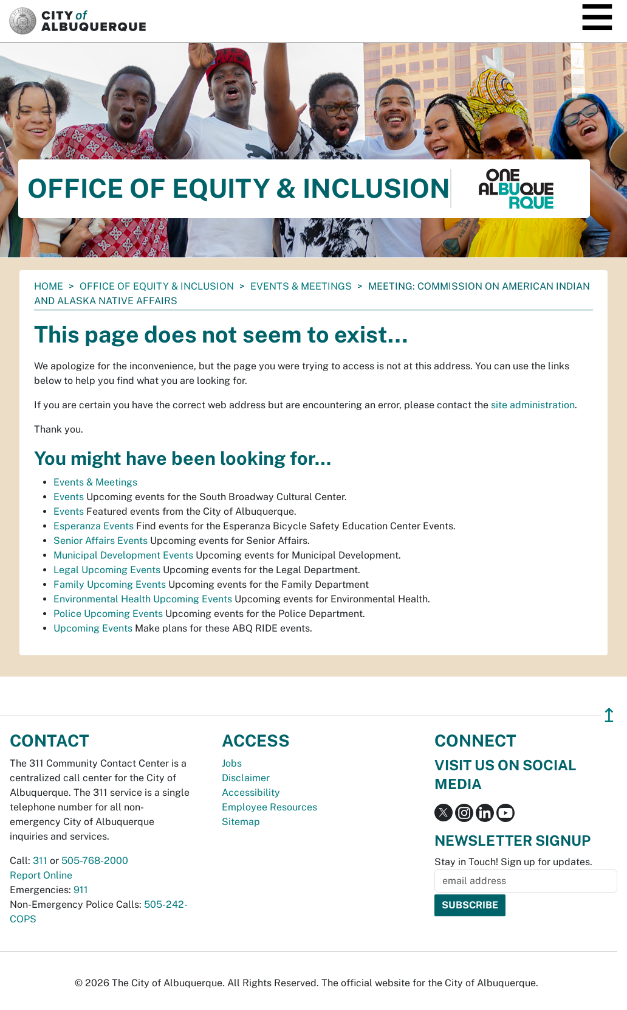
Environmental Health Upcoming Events (142, 599)
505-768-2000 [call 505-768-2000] (94, 860)
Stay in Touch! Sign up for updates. (513, 862)
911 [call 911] (81, 890)
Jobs (232, 763)
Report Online (41, 875)
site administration (533, 405)
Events (68, 497)
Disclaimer (246, 778)
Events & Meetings (301, 286)
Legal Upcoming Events (106, 570)
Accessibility (251, 792)
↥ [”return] (609, 715)
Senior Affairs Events (100, 540)
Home (48, 286)
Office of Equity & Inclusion (157, 286)
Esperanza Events (93, 526)
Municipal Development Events (123, 555)
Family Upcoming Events (109, 584)
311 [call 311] (40, 860)
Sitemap (241, 821)
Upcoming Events (92, 628)
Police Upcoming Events (108, 613)
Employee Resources (269, 807)
